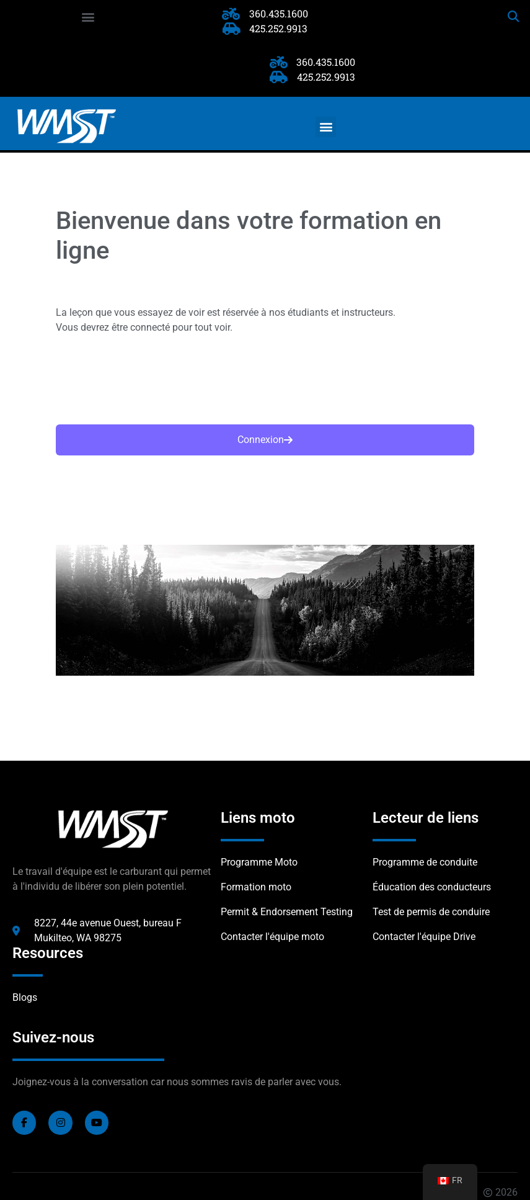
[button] (88, 16)
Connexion (265, 440)
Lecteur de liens (426, 817)
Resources (47, 953)
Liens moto (258, 817)
